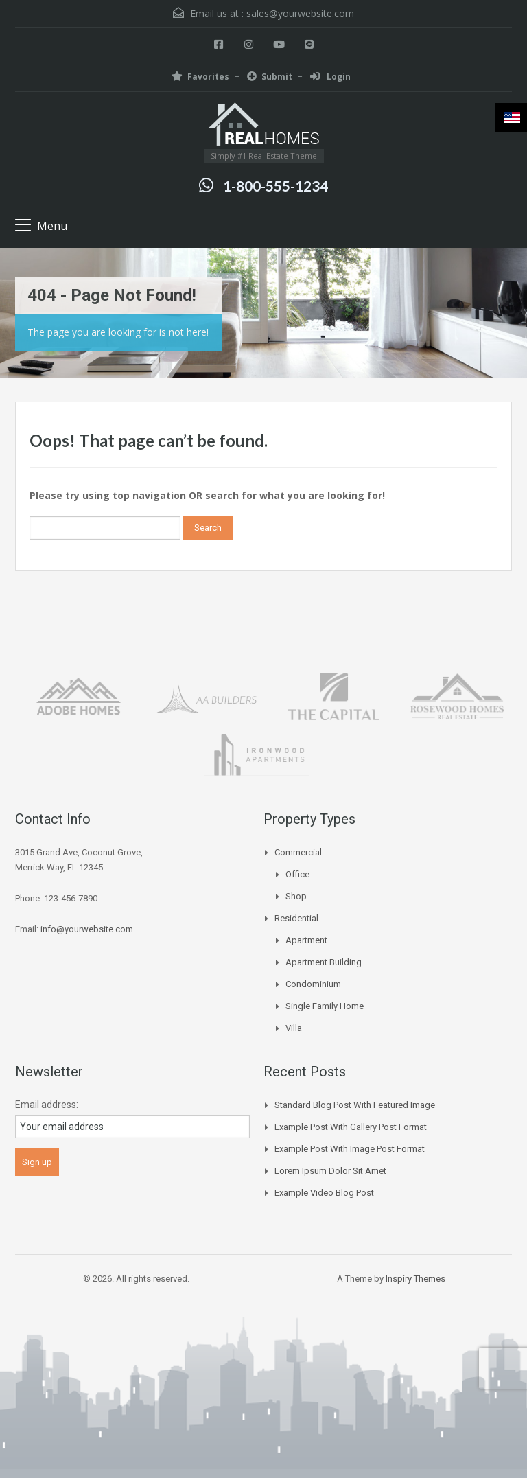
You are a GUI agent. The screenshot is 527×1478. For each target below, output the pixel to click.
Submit (269, 76)
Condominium (313, 984)
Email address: (46, 1104)
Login (330, 76)
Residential (296, 918)
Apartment (306, 940)
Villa (293, 1028)
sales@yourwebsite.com (300, 13)
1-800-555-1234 (275, 185)
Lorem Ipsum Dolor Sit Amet (330, 1171)
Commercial (298, 852)
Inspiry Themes (415, 1278)
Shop (296, 896)
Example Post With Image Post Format (349, 1149)
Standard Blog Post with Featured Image (354, 1105)
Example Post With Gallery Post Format (350, 1127)
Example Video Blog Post (324, 1193)
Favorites (200, 76)
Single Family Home (324, 1006)
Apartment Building (323, 962)
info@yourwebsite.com (86, 929)
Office (297, 874)
